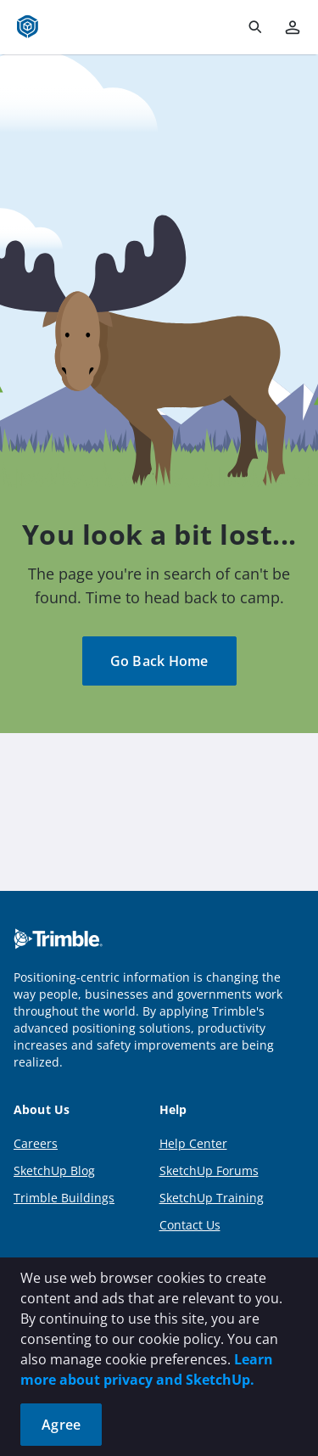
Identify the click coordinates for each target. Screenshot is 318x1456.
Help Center (193, 1143)
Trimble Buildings (64, 1198)
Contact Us (189, 1225)
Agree (61, 1424)
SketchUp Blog (54, 1170)
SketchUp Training (211, 1198)
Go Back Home (159, 661)
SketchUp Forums (209, 1170)
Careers (36, 1143)
